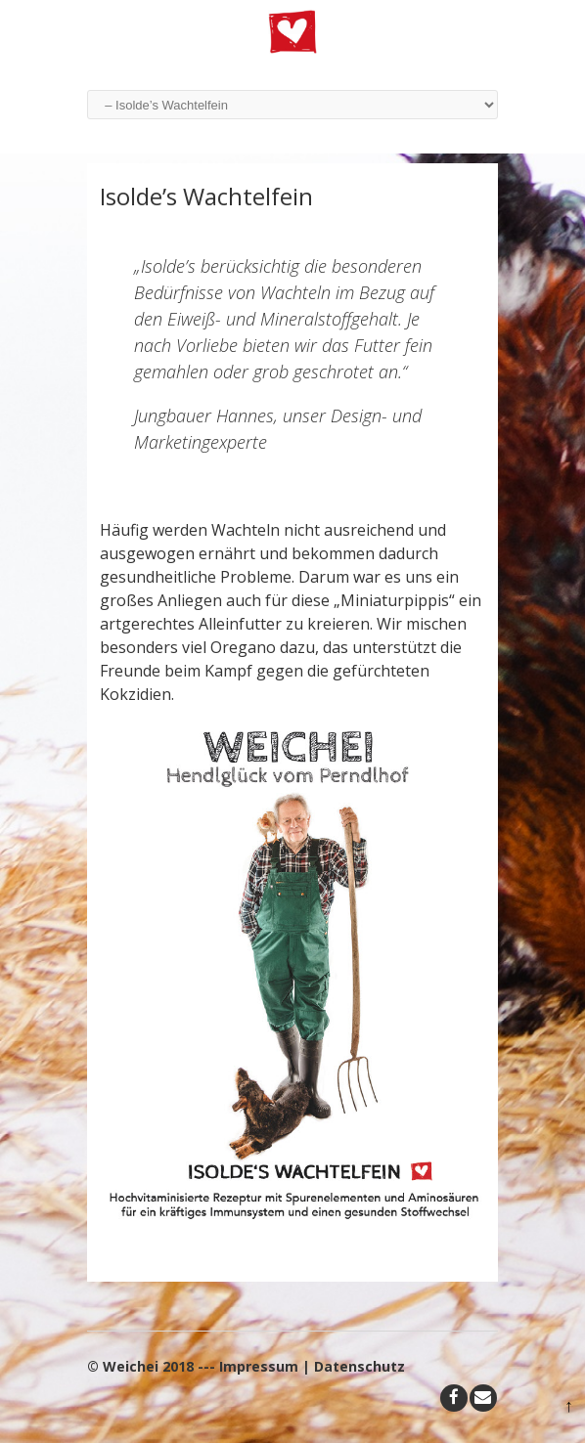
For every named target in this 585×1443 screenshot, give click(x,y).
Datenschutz (359, 1366)
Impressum (258, 1366)
